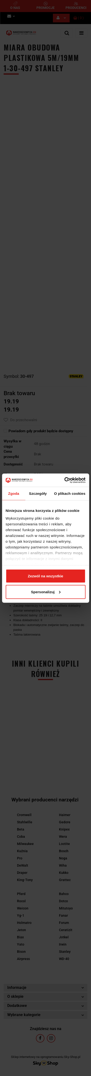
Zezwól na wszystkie (45, 576)
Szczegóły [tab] (38, 493)
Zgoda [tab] (13, 493)
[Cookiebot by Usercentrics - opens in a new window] (64, 480)
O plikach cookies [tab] (69, 493)
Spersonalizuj (45, 592)
